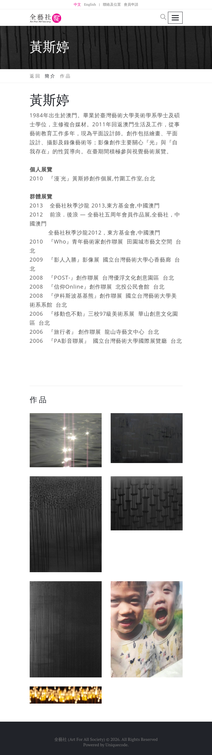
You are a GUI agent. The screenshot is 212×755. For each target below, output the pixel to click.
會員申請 (131, 4)
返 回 (35, 76)
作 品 (65, 76)
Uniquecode (117, 744)
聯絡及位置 (112, 4)
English (90, 4)
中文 (77, 4)
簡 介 (50, 76)
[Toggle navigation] (175, 18)
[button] (163, 18)
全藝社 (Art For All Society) (79, 739)
